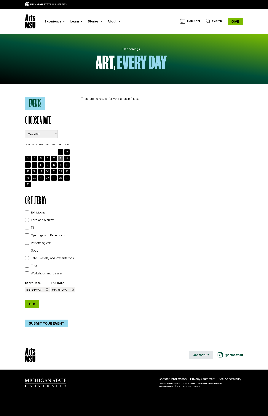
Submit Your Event (46, 323)
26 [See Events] (41, 177)
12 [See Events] (41, 164)
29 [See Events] (60, 177)
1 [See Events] (60, 151)
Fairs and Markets (43, 220)
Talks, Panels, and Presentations (52, 258)
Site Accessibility (230, 379)
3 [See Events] (28, 158)
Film (33, 227)
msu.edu (191, 383)
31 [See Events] (28, 184)
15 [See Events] (60, 164)
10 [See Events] (28, 164)
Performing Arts (41, 243)
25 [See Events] (34, 177)
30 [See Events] (67, 177)
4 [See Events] (34, 158)
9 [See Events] (67, 158)
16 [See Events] (67, 164)
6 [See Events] (47, 158)
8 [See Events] (60, 158)
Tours (34, 266)
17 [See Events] (28, 171)
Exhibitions (38, 212)
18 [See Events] (34, 171)
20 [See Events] (47, 171)
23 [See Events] (67, 171)
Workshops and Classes (47, 273)
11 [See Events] (34, 164)
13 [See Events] (47, 164)
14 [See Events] (54, 164)
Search (214, 21)
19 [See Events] (41, 171)
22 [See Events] (60, 171)
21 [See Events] (54, 171)
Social (35, 250)
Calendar (190, 21)
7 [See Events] (54, 158)
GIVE (235, 21)
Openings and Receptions (48, 235)
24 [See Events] (27, 177)
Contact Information (173, 379)
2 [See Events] (67, 151)
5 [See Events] (41, 158)
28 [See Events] (54, 177)
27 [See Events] (47, 177)
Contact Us (201, 355)
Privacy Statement (202, 379)
